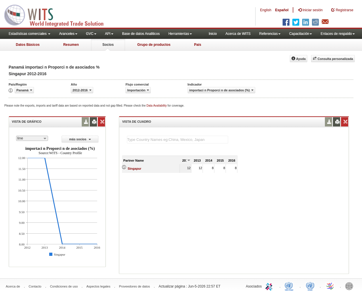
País (197, 45)
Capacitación (300, 34)
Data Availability (156, 105)
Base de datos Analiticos (141, 34)
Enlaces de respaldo (338, 34)
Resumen (71, 45)
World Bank (350, 286)
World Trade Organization (330, 286)
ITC (270, 286)
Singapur (134, 168)
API (109, 34)
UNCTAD (290, 286)
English (265, 10)
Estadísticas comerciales (29, 34)
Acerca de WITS (237, 34)
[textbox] (177, 139)
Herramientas (180, 34)
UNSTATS (310, 286)
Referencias (270, 34)
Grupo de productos (153, 45)
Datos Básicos (28, 45)
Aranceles (68, 34)
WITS (57, 14)
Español (282, 10)
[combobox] (32, 138)
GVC (91, 34)
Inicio (213, 34)
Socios (108, 45)
